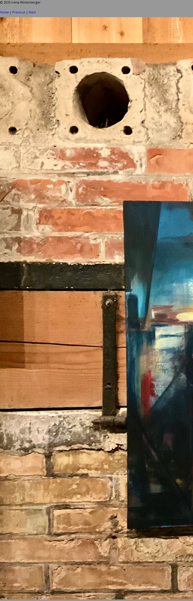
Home (4, 12)
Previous (18, 12)
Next (32, 12)
